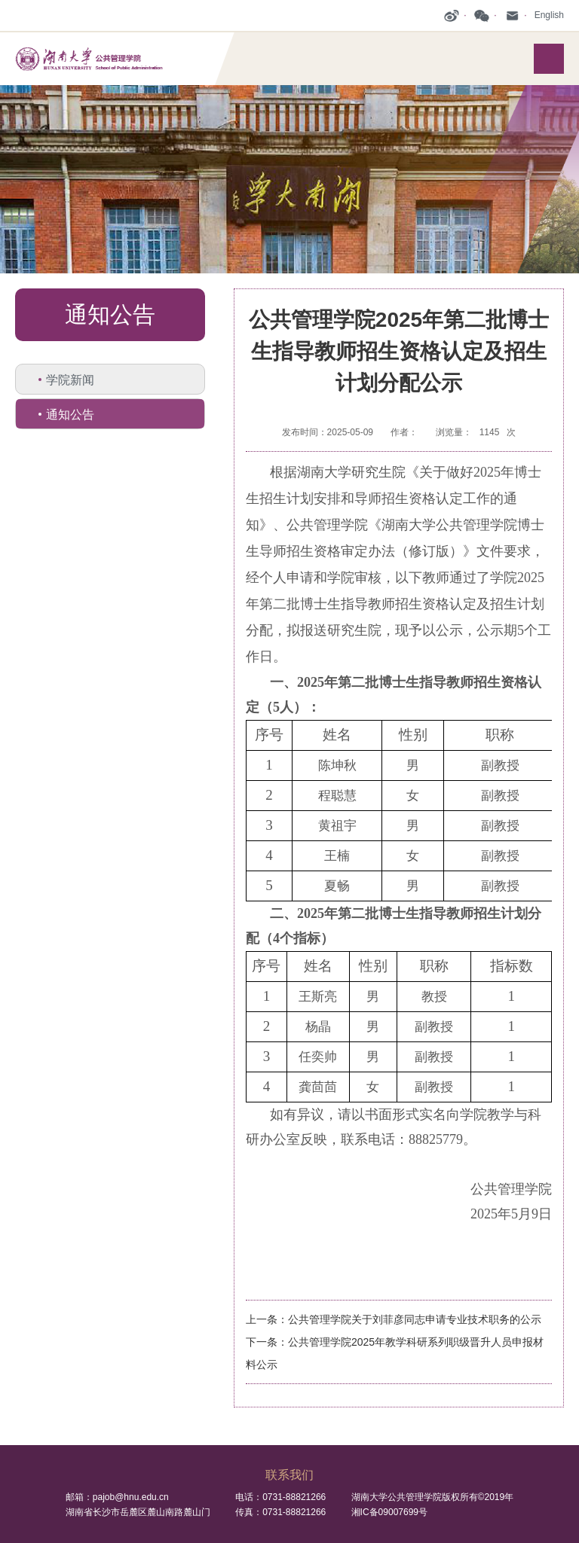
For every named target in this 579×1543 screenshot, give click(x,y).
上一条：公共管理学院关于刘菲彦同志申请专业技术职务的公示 (393, 1319)
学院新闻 (70, 380)
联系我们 (289, 1474)
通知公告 (70, 414)
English (549, 15)
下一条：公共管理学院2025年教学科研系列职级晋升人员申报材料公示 (395, 1353)
